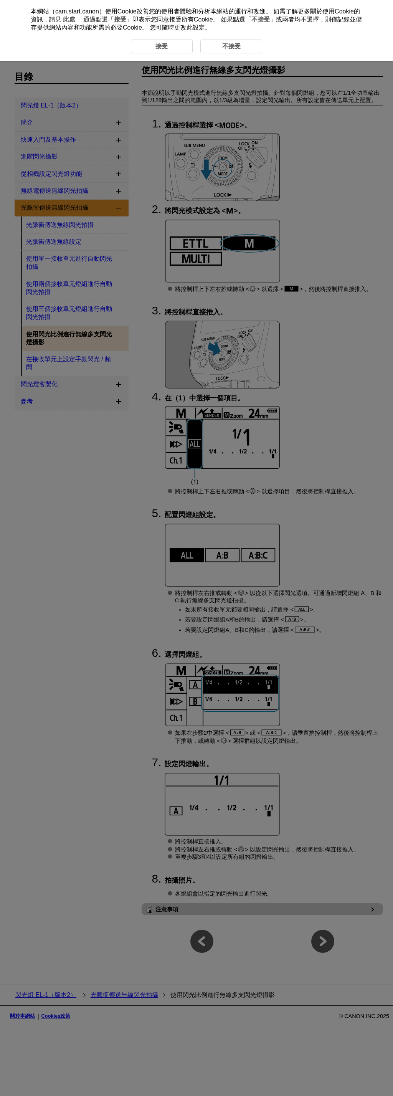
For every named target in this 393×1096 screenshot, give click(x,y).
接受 (120, 19)
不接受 (260, 19)
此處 (69, 19)
